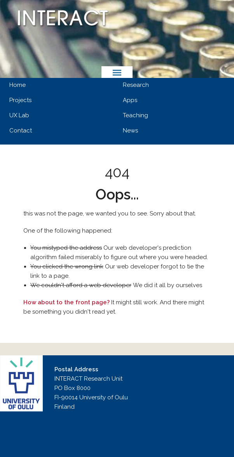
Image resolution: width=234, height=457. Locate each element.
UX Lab (19, 115)
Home (17, 84)
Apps (130, 100)
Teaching (135, 115)
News (130, 130)
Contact (20, 130)
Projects (20, 100)
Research (136, 84)
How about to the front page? (66, 302)
